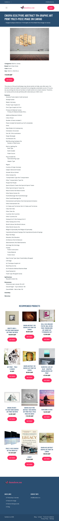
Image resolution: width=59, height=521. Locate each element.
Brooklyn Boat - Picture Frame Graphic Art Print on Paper (12, 410)
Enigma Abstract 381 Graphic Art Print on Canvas (29, 368)
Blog (8, 507)
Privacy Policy (44, 519)
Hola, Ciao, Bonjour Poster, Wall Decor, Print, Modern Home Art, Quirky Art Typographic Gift (47, 328)
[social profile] (11, 2)
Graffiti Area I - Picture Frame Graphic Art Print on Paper (12, 330)
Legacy (29, 457)
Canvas (18, 63)
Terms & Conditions (48, 517)
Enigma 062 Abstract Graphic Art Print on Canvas (47, 449)
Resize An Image (11, 501)
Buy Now (9, 80)
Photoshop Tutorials (13, 497)
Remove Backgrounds (13, 504)
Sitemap (51, 519)
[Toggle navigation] (6, 7)
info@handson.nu (50, 2)
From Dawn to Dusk (46, 410)
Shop (50, 8)
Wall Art (14, 63)
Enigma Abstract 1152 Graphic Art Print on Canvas (29, 327)
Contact (40, 517)
